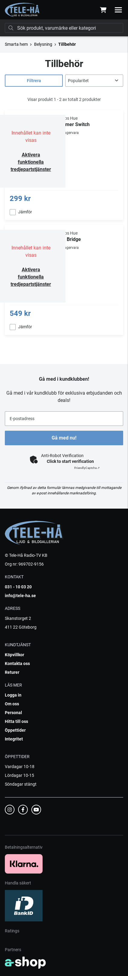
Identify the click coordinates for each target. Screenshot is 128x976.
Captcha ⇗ (87, 468)
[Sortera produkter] (94, 81)
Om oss (12, 703)
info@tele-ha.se (20, 595)
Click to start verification (70, 461)
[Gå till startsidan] (22, 10)
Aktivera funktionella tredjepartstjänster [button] (31, 162)
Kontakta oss (17, 663)
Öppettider (15, 730)
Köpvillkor (14, 654)
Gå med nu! (64, 438)
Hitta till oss (16, 721)
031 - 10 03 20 (18, 586)
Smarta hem (16, 44)
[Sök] (64, 28)
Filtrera (34, 80)
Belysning (43, 44)
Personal (13, 712)
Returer (12, 672)
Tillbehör (67, 44)
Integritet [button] (14, 739)
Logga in (13, 695)
